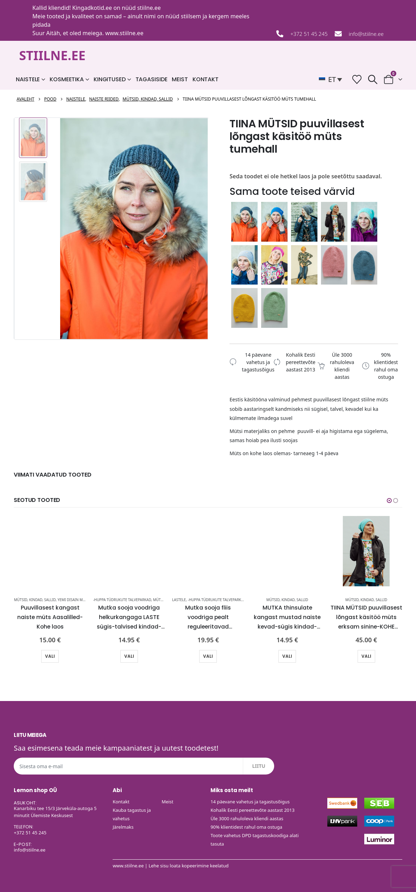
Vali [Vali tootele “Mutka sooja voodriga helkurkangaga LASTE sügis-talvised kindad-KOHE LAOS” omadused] (129, 656)
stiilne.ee (149, 8)
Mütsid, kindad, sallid (35, 599)
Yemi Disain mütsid (75, 599)
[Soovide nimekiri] (356, 79)
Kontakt (206, 79)
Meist (180, 79)
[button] (332, 79)
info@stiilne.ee (366, 33)
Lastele (179, 599)
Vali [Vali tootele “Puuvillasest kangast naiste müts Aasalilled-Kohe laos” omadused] (50, 656)
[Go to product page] (50, 551)
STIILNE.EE (52, 55)
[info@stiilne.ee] (338, 33)
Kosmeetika (67, 79)
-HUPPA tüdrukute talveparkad (122, 599)
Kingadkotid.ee (92, 8)
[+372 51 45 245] (279, 33)
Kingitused (110, 79)
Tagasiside (151, 79)
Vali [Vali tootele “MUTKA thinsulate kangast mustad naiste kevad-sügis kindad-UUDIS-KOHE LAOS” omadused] (287, 656)
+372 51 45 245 (309, 33)
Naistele (28, 79)
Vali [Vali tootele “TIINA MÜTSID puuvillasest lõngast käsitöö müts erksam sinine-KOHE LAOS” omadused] (366, 656)
